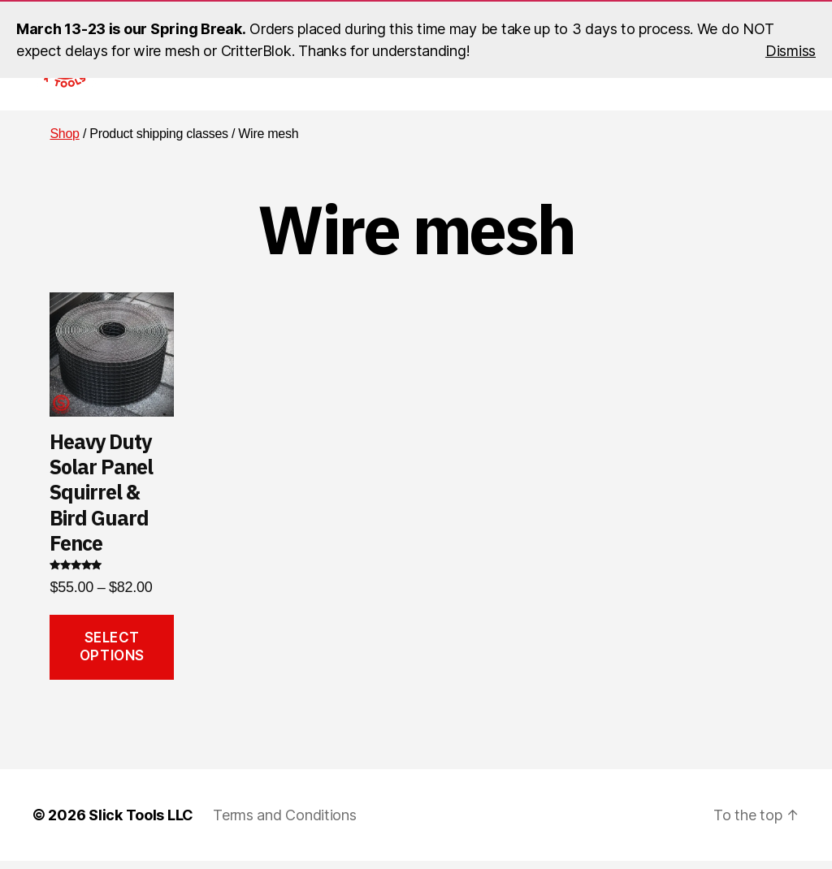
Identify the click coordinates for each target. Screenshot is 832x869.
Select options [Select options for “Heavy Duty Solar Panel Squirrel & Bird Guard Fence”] (112, 654)
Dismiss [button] (790, 50)
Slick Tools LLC (141, 823)
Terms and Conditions (285, 823)
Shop (64, 142)
